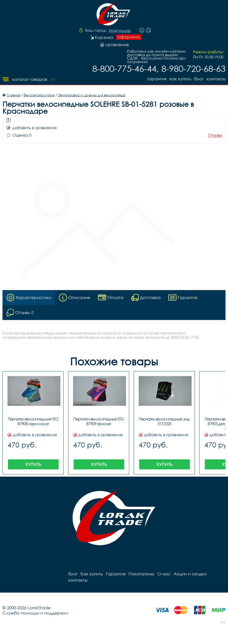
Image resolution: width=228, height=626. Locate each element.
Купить (33, 464)
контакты (216, 78)
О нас (164, 573)
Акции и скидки (190, 573)
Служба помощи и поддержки (35, 613)
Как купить (180, 78)
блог (199, 78)
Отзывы (215, 135)
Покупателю (141, 573)
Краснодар (120, 31)
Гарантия (156, 78)
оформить (128, 36)
